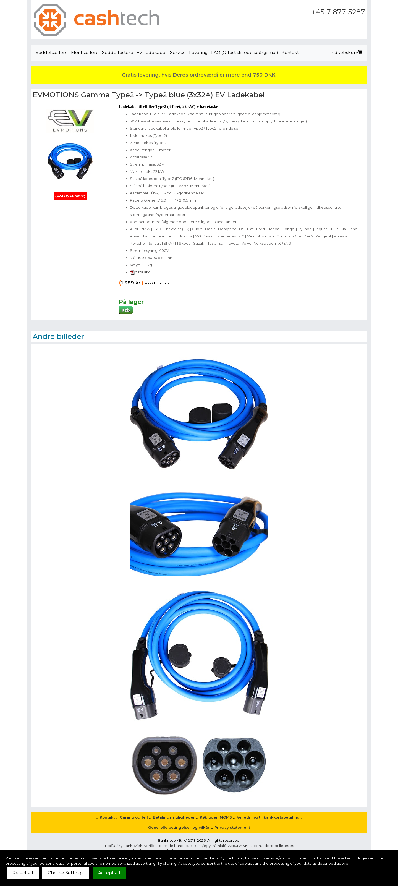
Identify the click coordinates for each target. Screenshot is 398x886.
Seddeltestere (117, 52)
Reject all (22, 872)
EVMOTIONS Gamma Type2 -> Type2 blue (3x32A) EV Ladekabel (149, 94)
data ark (140, 272)
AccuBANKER (240, 845)
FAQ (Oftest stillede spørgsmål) (244, 52)
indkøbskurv (346, 52)
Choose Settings (65, 872)
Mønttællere (85, 52)
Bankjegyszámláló (209, 845)
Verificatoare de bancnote (168, 845)
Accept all (109, 872)
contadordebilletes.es (274, 845)
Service (178, 52)
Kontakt (290, 52)
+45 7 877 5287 (338, 11)
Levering (198, 52)
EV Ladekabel (152, 52)
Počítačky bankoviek (123, 845)
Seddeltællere (52, 52)
